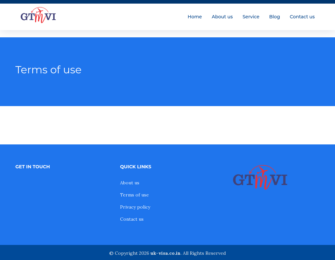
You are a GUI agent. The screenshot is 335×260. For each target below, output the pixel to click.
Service (250, 17)
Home (195, 17)
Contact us (302, 17)
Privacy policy (135, 207)
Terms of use (134, 195)
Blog (274, 17)
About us (222, 17)
